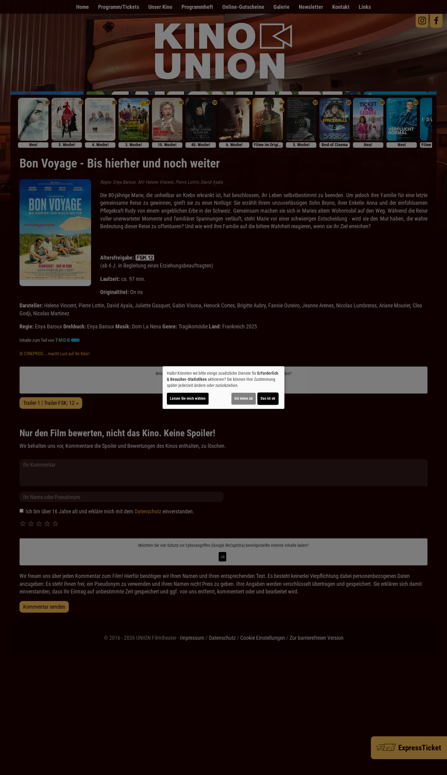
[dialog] (223, 387)
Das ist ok (268, 398)
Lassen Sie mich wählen (188, 398)
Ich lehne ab (243, 398)
